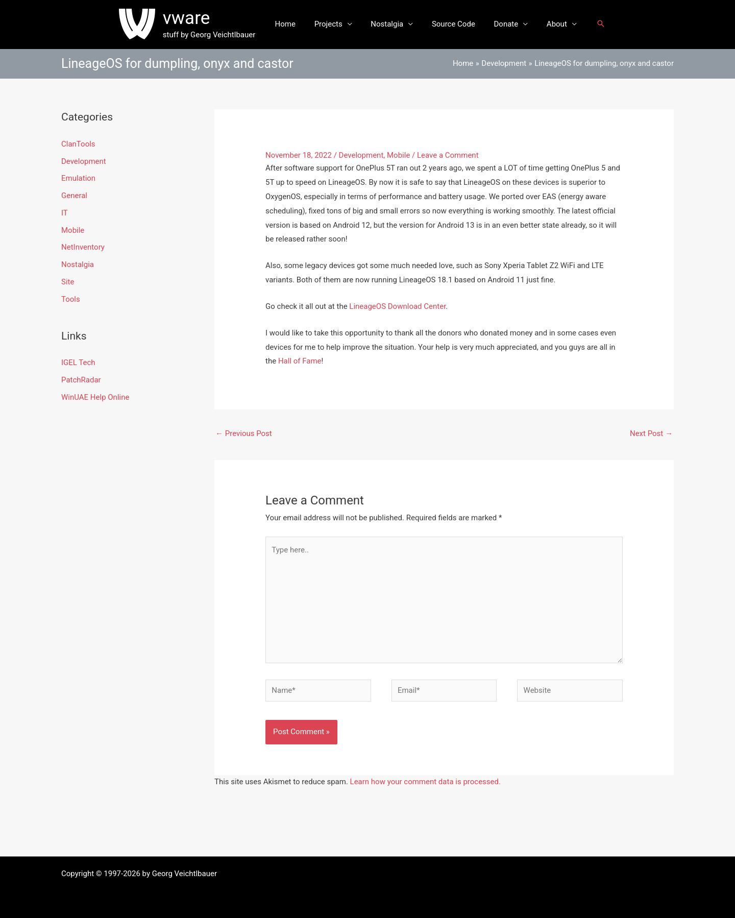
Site (67, 281)
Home (293, 24)
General (74, 195)
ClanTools (78, 144)
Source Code (452, 24)
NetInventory (83, 247)
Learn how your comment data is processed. (425, 781)
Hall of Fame (300, 361)
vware (196, 18)
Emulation (78, 178)
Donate (501, 24)
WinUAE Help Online (95, 397)
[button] (590, 24)
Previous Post (243, 433)
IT (64, 213)
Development (83, 161)
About (548, 24)
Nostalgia (389, 24)
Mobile (72, 230)
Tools (70, 299)
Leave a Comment (448, 155)
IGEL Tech (78, 362)
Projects (334, 24)
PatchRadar (81, 379)
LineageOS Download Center (397, 306)
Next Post (651, 433)
